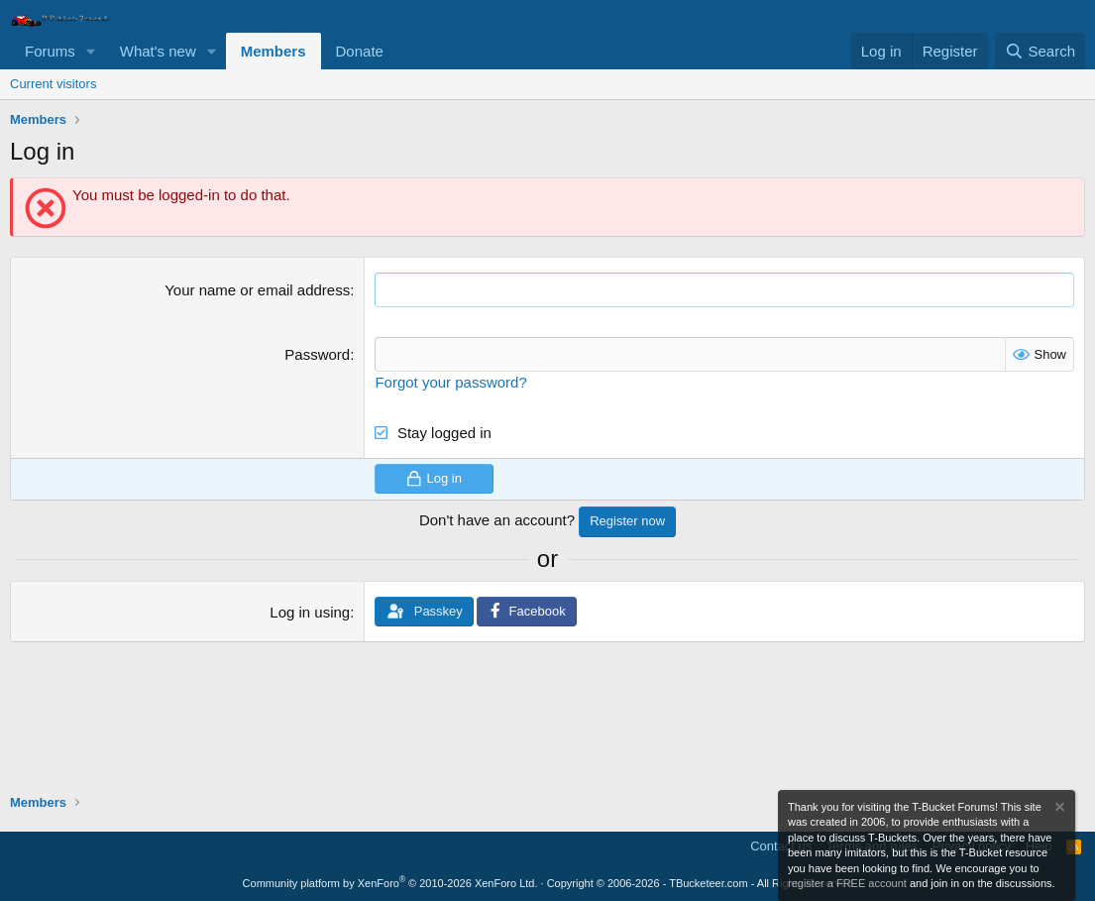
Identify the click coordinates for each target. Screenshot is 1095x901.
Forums (50, 51)
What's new (158, 51)
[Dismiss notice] (1058, 809)
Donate (359, 51)
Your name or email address (257, 290)
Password (317, 354)
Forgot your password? (450, 382)
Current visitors (53, 83)
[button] (91, 51)
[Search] (1040, 51)
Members (273, 51)
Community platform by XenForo (390, 883)
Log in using (310, 612)
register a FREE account (847, 883)
